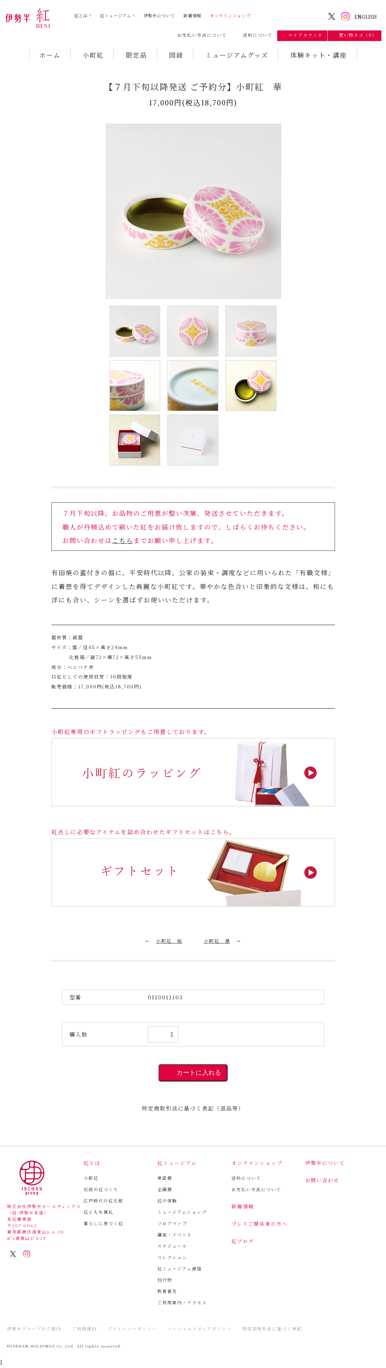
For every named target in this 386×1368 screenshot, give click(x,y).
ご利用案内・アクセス (182, 1302)
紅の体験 (167, 1200)
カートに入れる (193, 1072)
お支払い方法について (198, 35)
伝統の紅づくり (101, 1189)
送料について (254, 35)
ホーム (50, 54)
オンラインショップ (230, 15)
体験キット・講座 (318, 54)
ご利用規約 (84, 1329)
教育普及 (167, 1291)
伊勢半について (159, 15)
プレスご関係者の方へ (259, 1223)
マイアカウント (302, 35)
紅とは (81, 15)
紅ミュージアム (115, 15)
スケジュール (172, 1246)
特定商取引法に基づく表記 (272, 1329)
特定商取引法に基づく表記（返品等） (193, 1108)
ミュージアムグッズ (236, 54)
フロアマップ (172, 1223)
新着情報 (192, 15)
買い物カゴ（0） (354, 35)
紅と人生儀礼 (98, 1212)
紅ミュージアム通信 (179, 1268)
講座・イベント (174, 1234)
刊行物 (164, 1280)
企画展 (164, 1189)
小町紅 (93, 54)
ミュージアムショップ (182, 1212)
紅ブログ (242, 1241)
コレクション (172, 1257)
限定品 (136, 54)
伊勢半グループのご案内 (34, 1329)
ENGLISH (365, 16)
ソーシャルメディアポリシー (200, 1329)
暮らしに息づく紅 (103, 1223)
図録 (176, 54)
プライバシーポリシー (132, 1329)
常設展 (164, 1178)
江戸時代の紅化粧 (103, 1200)
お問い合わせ (322, 1180)
